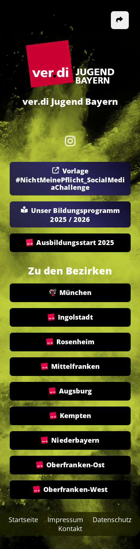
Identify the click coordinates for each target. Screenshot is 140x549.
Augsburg (70, 391)
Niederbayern (70, 440)
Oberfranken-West (70, 490)
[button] (120, 20)
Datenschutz (112, 519)
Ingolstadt (70, 317)
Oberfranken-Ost (70, 465)
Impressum (65, 519)
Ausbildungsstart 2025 (70, 243)
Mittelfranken (69, 366)
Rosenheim (70, 342)
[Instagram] (70, 141)
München (70, 293)
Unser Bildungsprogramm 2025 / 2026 (69, 215)
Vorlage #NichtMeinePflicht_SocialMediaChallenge (70, 179)
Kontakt (70, 528)
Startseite (23, 519)
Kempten (70, 416)
